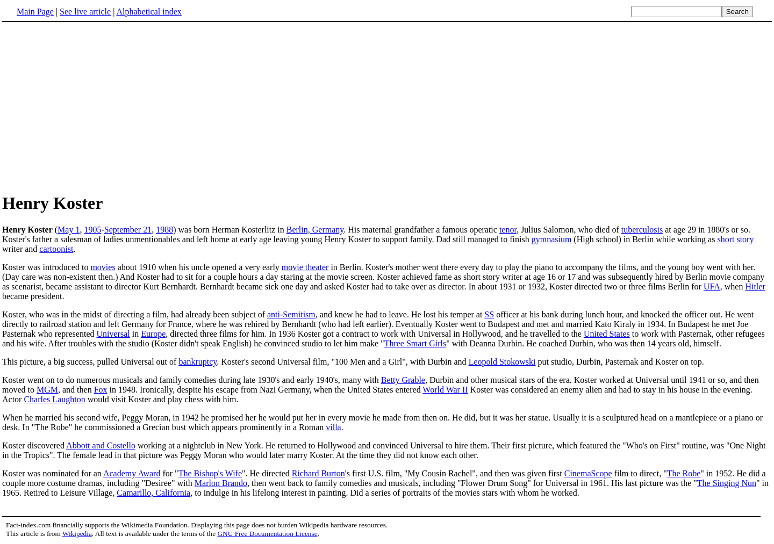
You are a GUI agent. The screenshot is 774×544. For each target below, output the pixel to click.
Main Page (35, 11)
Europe (153, 333)
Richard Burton (318, 473)
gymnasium (552, 239)
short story (735, 239)
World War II (445, 389)
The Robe (684, 473)
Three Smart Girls (415, 343)
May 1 (69, 229)
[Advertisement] (387, 107)
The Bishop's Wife (210, 473)
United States (607, 333)
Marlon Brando (221, 483)
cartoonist (56, 248)
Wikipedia (77, 534)
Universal (113, 333)
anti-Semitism (291, 314)
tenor (508, 229)
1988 (164, 229)
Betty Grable (403, 380)
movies (102, 267)
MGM (47, 389)
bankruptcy (197, 361)
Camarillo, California (153, 492)
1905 (92, 229)
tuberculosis (642, 229)
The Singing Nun (726, 483)
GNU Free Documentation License (267, 534)
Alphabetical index (148, 11)
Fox (101, 389)
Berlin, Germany (314, 229)
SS (489, 314)
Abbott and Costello (100, 445)
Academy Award (132, 473)
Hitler (755, 286)
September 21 (128, 229)
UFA (712, 286)
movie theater (305, 267)
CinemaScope (588, 473)
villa (333, 427)
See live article (85, 11)
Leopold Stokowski (502, 361)
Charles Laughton (54, 399)
